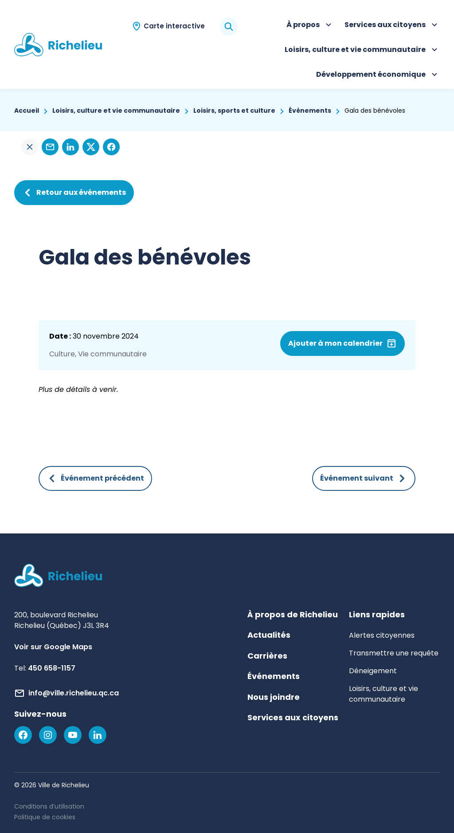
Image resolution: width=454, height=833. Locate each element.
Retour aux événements (74, 192)
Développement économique (378, 75)
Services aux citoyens (392, 26)
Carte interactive (174, 26)
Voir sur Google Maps (53, 647)
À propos (310, 26)
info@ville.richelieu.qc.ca (73, 693)
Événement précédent (95, 478)
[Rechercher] (229, 27)
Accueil (26, 110)
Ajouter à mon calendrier (335, 343)
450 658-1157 (51, 668)
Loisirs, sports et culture (234, 110)
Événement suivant (363, 478)
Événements (310, 110)
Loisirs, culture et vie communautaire (362, 50)
